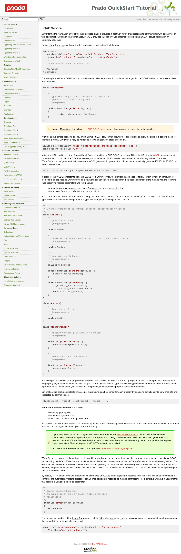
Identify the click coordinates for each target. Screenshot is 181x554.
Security (7, 240)
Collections (8, 232)
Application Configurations (14, 138)
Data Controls (9, 167)
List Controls (9, 163)
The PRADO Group (99, 544)
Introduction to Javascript (13, 281)
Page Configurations (12, 142)
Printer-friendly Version (169, 19)
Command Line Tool (12, 61)
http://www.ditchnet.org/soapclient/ (117, 448)
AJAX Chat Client (11, 77)
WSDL (156, 155)
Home (138, 19)
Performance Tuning (12, 273)
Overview (7, 122)
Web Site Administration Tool (15, 57)
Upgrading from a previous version (17, 45)
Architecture (8, 85)
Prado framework (150, 19)
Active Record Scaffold (13, 216)
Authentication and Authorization (16, 236)
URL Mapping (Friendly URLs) (15, 147)
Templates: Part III (11, 134)
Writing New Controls (12, 183)
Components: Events (12, 93)
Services (7, 110)
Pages (6, 102)
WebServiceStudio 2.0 (127, 434)
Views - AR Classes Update (14, 224)
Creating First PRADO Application (17, 69)
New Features (9, 40)
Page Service (9, 191)
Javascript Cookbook (12, 285)
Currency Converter (11, 73)
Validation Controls (11, 159)
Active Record (9, 212)
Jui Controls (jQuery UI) (13, 179)
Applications (8, 114)
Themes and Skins (11, 252)
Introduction (8, 28)
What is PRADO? (11, 32)
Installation (8, 36)
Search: (5, 19)
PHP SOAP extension (98, 129)
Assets (6, 244)
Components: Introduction (14, 89)
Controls (7, 98)
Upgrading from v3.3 (12, 53)
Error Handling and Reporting (15, 265)
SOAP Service (9, 195)
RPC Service (9, 200)
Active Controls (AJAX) (13, 175)
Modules (7, 106)
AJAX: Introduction (11, 171)
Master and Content (12, 248)
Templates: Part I (10, 126)
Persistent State (10, 257)
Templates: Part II (11, 130)
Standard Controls (11, 155)
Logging (7, 261)
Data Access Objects (12, 208)
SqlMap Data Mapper (12, 220)
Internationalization (11, 269)
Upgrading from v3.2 (12, 49)
